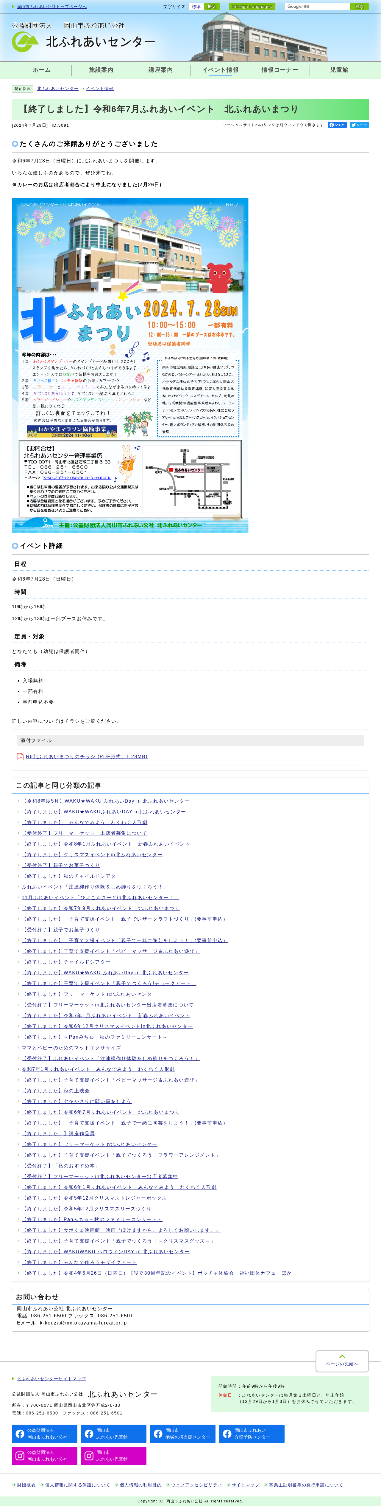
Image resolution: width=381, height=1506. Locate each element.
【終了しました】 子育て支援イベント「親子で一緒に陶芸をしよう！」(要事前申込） (125, 940)
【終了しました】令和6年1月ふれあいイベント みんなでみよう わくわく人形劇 (119, 1187)
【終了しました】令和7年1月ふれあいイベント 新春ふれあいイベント (106, 1015)
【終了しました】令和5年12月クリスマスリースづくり (87, 1208)
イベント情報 (100, 88)
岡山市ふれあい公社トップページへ (52, 6)
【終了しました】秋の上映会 (56, 1090)
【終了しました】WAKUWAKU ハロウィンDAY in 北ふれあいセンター (106, 1251)
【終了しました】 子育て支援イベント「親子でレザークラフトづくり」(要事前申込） (125, 919)
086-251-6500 (42, 1413)
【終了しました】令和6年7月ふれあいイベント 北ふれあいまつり (101, 1112)
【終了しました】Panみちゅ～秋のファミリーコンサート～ (92, 1219)
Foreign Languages (252, 6)
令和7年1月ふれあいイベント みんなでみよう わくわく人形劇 (98, 1069)
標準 (196, 6)
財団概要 (26, 1485)
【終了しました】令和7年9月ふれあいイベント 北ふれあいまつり (101, 908)
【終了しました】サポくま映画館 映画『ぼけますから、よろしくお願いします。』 (121, 1230)
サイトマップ (246, 1485)
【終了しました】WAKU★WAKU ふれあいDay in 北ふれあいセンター (105, 972)
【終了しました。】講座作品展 (58, 1133)
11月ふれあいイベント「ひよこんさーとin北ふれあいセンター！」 (100, 897)
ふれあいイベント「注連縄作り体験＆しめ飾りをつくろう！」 (95, 886)
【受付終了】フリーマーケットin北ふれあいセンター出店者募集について (108, 1004)
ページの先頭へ (342, 1364)
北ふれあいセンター (58, 88)
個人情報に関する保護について (77, 1485)
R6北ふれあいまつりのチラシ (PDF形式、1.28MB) (82, 756)
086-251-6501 (106, 1413)
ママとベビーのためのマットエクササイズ (71, 1047)
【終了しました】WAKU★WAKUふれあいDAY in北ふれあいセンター (104, 811)
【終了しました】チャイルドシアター (66, 961)
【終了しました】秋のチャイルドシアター (71, 876)
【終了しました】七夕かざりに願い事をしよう (77, 1101)
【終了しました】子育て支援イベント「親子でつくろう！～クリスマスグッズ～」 (119, 1240)
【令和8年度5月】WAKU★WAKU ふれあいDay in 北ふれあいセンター (106, 801)
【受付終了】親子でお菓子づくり (61, 865)
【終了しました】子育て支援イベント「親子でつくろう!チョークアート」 (109, 983)
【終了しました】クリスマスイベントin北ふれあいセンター (92, 854)
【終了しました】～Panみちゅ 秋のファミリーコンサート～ (95, 1037)
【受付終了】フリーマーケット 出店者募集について (84, 833)
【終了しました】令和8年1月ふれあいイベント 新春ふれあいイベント (106, 843)
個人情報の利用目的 (141, 1485)
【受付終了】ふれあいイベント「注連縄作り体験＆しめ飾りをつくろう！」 (111, 1058)
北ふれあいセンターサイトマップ (51, 1379)
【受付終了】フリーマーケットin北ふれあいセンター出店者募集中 (100, 1176)
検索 (359, 6)
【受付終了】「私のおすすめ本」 (61, 1165)
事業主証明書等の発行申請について (306, 1485)
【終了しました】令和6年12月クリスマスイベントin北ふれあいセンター (107, 1026)
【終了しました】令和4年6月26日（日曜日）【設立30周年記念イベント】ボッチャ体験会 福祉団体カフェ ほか (157, 1273)
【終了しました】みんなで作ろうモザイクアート (79, 1262)
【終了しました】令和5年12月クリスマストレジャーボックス (94, 1198)
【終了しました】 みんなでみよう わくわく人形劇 (84, 822)
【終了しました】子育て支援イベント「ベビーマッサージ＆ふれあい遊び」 (111, 951)
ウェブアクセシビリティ (196, 1485)
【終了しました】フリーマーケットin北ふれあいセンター (89, 994)
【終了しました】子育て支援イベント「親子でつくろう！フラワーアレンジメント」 (121, 1155)
